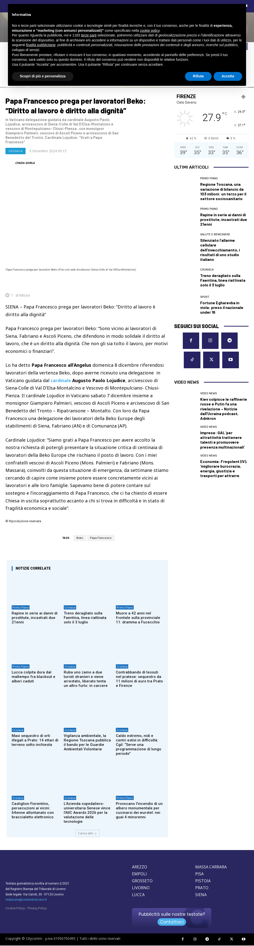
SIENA (201, 895)
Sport (204, 297)
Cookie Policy (15, 909)
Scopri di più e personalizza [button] (42, 76)
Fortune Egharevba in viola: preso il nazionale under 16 (221, 307)
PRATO (201, 888)
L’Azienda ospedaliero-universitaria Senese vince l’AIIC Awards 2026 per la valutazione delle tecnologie (87, 813)
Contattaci (172, 922)
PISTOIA (203, 881)
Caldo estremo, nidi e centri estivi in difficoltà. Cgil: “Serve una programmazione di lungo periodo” (138, 745)
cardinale (61, 380)
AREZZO (139, 867)
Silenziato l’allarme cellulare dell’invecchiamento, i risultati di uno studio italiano (220, 250)
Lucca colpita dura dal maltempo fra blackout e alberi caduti (33, 677)
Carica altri (87, 834)
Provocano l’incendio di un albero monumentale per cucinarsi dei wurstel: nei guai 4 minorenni (139, 811)
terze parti (88, 35)
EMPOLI (139, 874)
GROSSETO (142, 881)
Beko (79, 538)
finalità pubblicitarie (41, 45)
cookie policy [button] (149, 30)
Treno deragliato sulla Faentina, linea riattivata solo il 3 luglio (85, 618)
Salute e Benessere (215, 234)
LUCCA (138, 895)
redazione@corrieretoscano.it (26, 900)
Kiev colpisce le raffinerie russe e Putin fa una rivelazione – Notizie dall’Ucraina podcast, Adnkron (223, 408)
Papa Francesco (101, 538)
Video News (208, 393)
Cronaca (15, 151)
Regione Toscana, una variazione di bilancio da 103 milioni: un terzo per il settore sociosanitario (223, 191)
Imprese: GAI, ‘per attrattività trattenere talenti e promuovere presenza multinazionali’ (222, 439)
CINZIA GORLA (25, 163)
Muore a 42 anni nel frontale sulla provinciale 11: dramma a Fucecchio (138, 618)
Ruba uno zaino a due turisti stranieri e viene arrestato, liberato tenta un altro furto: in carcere (86, 679)
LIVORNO (141, 888)
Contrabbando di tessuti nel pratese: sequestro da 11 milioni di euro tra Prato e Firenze (139, 679)
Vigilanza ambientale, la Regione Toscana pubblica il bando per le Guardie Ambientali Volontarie (87, 743)
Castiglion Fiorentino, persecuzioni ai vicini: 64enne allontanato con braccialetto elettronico (33, 811)
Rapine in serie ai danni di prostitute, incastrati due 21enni (35, 618)
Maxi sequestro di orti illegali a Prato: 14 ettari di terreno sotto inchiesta (35, 740)
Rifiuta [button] (198, 76)
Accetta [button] (228, 76)
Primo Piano (20, 608)
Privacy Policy (37, 909)
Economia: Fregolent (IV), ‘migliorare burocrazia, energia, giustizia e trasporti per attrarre (223, 468)
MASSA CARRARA (211, 867)
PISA (199, 874)
